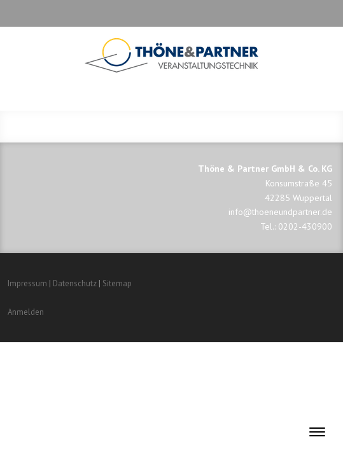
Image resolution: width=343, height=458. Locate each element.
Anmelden (26, 312)
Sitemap (117, 283)
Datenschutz (75, 283)
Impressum (27, 283)
